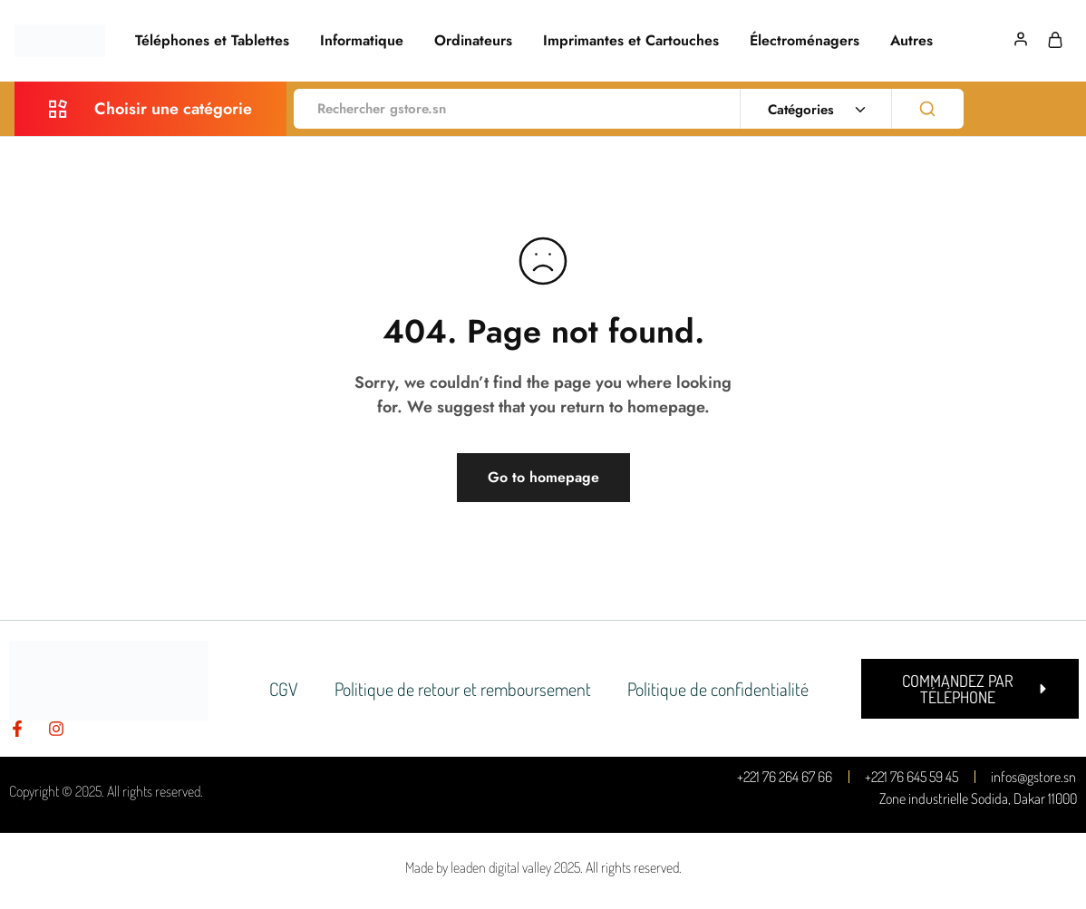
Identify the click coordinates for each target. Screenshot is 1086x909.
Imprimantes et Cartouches (631, 41)
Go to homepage (543, 477)
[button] (970, 689)
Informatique (361, 41)
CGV (283, 689)
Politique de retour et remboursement (463, 689)
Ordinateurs (473, 41)
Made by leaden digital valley (478, 867)
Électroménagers (804, 41)
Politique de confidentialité (718, 689)
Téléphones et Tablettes (212, 41)
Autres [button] (911, 41)
